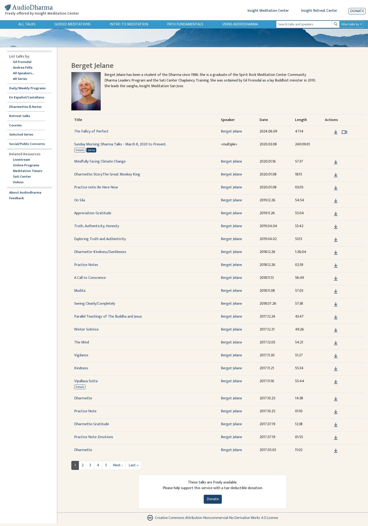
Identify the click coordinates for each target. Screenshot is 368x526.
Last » (133, 465)
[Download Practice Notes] (335, 265)
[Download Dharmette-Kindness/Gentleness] (335, 252)
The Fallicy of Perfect (91, 131)
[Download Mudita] (335, 291)
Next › (118, 465)
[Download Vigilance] (335, 356)
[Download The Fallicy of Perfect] (335, 132)
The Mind (81, 342)
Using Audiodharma (240, 24)
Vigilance (81, 355)
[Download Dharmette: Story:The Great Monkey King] (335, 175)
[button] (328, 132)
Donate (357, 11)
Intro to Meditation (129, 24)
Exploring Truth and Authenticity (100, 239)
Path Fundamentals (185, 24)
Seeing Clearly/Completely (94, 303)
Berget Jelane (231, 131)
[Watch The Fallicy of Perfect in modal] (344, 132)
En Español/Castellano (26, 97)
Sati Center (22, 176)
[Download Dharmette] (335, 399)
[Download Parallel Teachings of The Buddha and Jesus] (335, 317)
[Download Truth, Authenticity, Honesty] (335, 226)
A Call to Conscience (90, 278)
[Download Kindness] (335, 369)
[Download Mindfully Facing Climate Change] (335, 162)
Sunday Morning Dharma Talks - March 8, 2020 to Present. (120, 144)
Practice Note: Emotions (93, 437)
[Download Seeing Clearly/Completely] (335, 304)
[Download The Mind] (335, 343)
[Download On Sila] (335, 201)
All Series (20, 79)
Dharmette (83, 398)
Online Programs (26, 165)
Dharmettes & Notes (25, 107)
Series (91, 150)
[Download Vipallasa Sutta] (335, 382)
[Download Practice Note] (335, 412)
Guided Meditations (72, 24)
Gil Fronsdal (22, 62)
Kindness (81, 368)
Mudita (79, 291)
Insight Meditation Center (268, 11)
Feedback (16, 198)
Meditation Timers (27, 171)
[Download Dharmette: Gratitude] (335, 425)
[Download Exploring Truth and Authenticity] (335, 239)
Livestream (21, 160)
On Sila (79, 200)
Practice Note (85, 411)
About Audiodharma (25, 192)
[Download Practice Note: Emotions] (335, 437)
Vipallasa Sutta (86, 381)
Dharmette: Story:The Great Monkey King (107, 174)
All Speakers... (23, 73)
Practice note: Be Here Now (96, 187)
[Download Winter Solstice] (335, 330)
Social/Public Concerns (27, 144)
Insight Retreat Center (319, 11)
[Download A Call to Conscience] (335, 278)
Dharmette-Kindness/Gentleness (100, 252)
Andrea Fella (22, 67)
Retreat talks (19, 116)
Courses (15, 125)
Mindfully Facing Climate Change (100, 161)
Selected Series (24, 134)
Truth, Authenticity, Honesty (96, 226)
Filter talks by (350, 24)
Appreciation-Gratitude (92, 213)
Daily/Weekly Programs (29, 88)
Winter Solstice (86, 329)
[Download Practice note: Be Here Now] (335, 188)
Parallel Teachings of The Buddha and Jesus (108, 316)
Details (80, 150)
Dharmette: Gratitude (91, 424)
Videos (20, 182)
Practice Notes (86, 265)
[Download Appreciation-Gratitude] (335, 214)
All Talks (26, 24)
